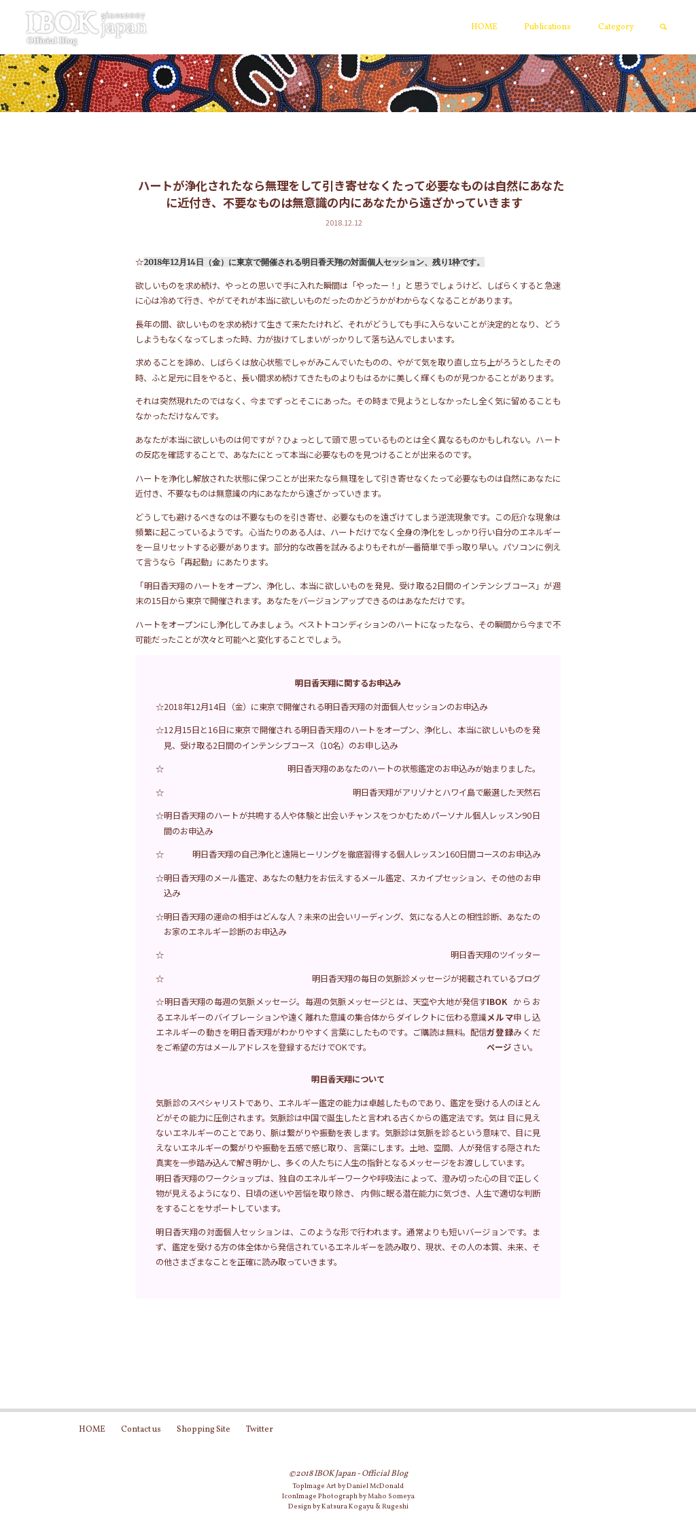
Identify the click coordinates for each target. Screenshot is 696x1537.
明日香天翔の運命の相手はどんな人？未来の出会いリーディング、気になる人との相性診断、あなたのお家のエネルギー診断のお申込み (352, 924)
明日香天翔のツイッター (495, 955)
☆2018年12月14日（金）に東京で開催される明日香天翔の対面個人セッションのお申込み (321, 707)
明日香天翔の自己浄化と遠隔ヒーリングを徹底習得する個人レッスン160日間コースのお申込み (366, 854)
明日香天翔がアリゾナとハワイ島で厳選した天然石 (446, 792)
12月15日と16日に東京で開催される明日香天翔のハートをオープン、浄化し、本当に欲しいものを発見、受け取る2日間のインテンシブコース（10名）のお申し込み (352, 737)
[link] (663, 28)
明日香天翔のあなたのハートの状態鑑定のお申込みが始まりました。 (414, 768)
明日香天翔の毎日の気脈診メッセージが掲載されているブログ (426, 978)
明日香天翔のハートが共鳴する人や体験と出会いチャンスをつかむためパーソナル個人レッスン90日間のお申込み (352, 822)
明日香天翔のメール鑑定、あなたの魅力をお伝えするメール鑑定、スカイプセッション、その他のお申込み (352, 885)
